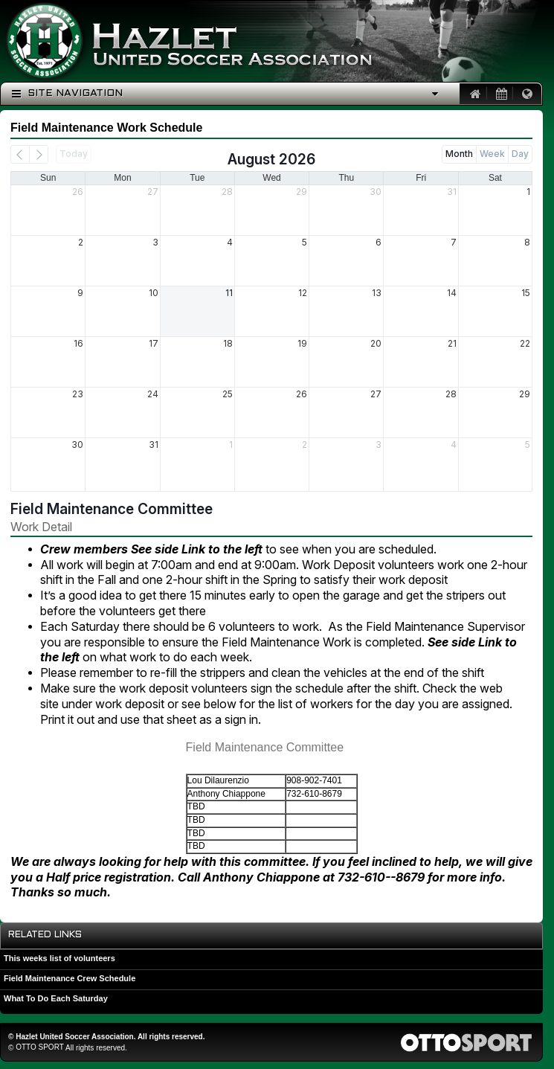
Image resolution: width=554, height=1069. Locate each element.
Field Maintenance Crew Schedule (69, 978)
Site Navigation (67, 94)
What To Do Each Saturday (56, 998)
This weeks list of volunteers (59, 958)
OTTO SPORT (40, 1047)
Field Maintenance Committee (111, 509)
